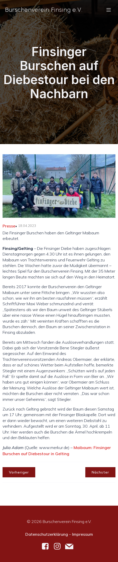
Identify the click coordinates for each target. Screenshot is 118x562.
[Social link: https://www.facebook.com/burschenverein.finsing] (47, 546)
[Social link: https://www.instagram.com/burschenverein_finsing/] (59, 546)
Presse (9, 225)
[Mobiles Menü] (108, 9)
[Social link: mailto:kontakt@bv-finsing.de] (71, 546)
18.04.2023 (27, 226)
